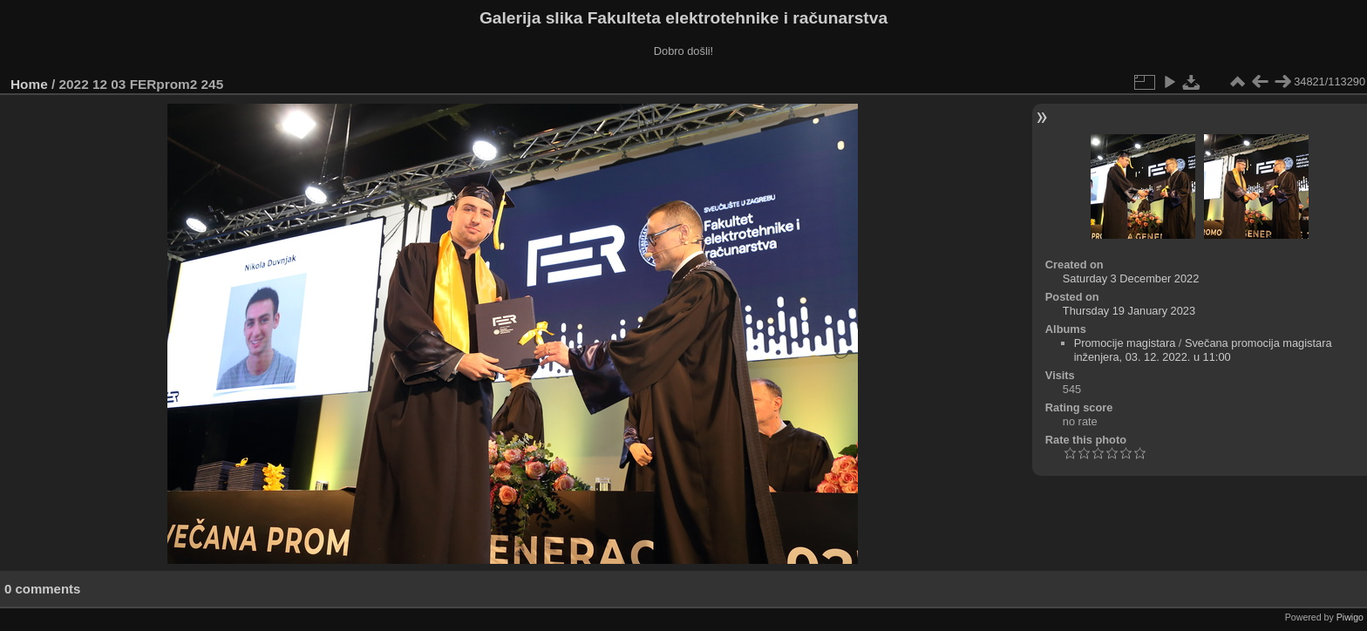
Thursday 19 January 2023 (1129, 310)
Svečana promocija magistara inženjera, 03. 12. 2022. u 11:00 (1203, 349)
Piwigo (1350, 617)
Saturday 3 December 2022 (1131, 278)
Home (29, 84)
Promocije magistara (1125, 342)
